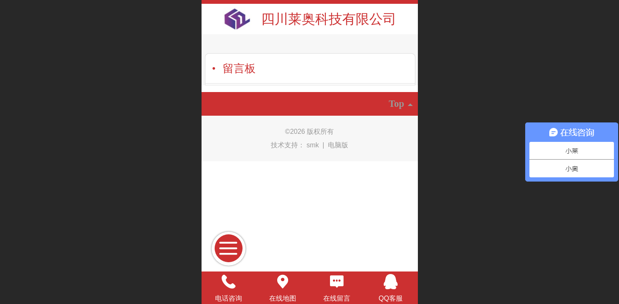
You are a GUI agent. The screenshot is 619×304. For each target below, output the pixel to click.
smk (314, 145)
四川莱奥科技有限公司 (328, 19)
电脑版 (338, 145)
